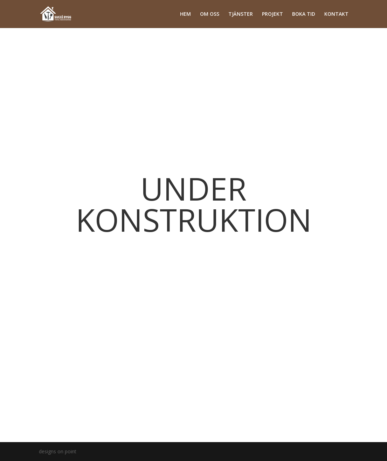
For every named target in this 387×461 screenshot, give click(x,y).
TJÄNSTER (240, 14)
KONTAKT (336, 14)
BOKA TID (303, 14)
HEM (185, 14)
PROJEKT (272, 14)
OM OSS (209, 14)
